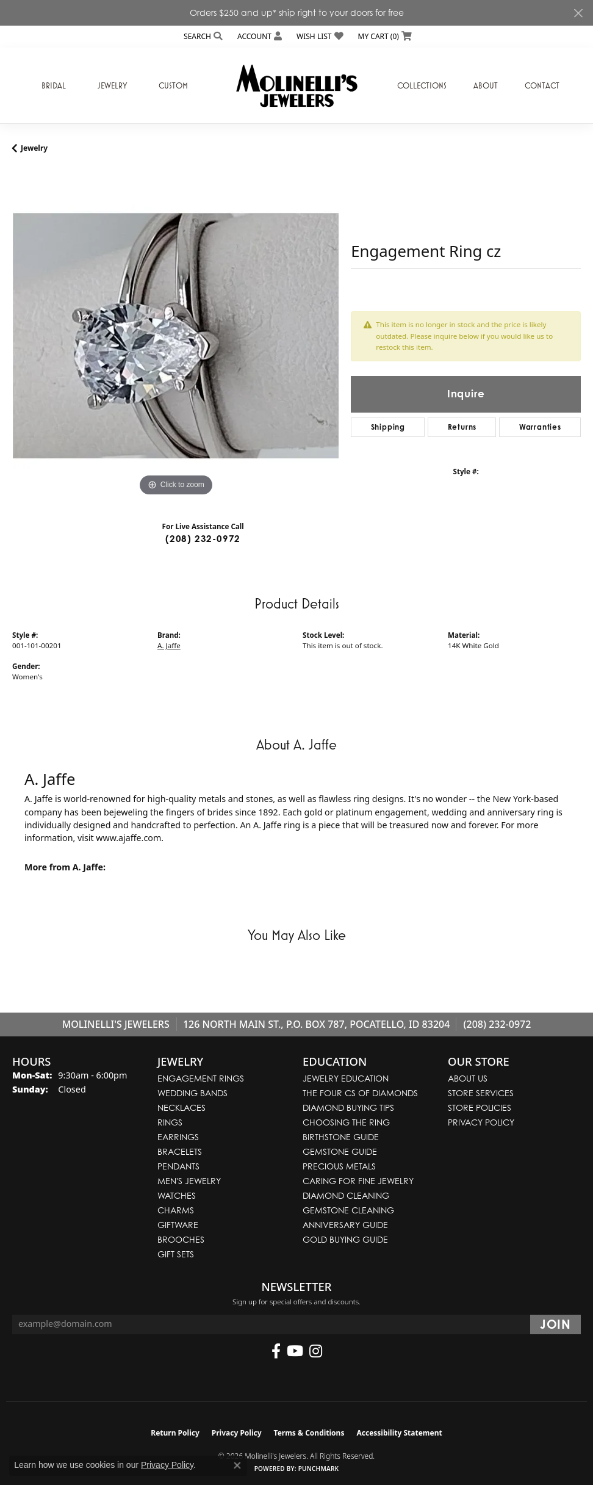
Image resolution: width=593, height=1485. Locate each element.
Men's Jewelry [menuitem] (189, 1181)
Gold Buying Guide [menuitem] (345, 1239)
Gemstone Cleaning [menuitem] (348, 1210)
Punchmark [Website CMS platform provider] (318, 1468)
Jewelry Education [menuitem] (346, 1078)
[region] (175, 335)
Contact (542, 85)
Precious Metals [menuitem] (339, 1166)
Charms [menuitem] (175, 1210)
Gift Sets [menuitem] (175, 1254)
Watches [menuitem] (176, 1195)
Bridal (53, 85)
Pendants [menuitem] (178, 1166)
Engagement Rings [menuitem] (200, 1078)
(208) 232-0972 (202, 538)
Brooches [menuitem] (180, 1239)
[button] (202, 36)
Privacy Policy (481, 1122)
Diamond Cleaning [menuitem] (346, 1195)
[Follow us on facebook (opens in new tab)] (276, 1351)
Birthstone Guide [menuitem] (341, 1137)
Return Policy (175, 1433)
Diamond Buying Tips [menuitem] (348, 1107)
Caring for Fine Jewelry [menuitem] (358, 1181)
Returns (462, 427)
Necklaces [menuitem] (181, 1107)
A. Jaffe (169, 645)
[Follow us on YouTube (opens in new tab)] (295, 1351)
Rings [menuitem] (169, 1122)
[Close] (578, 13)
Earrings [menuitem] (178, 1137)
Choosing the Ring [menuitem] (346, 1122)
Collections (422, 85)
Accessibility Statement (399, 1433)
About (485, 85)
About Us (467, 1078)
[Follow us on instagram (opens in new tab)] (315, 1351)
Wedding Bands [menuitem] (192, 1093)
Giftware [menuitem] (177, 1224)
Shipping (388, 427)
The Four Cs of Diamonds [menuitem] (360, 1093)
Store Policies (479, 1107)
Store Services (481, 1093)
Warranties (540, 427)
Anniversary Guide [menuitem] (345, 1224)
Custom (173, 85)
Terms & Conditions (309, 1433)
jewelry (34, 148)
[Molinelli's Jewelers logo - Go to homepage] (296, 85)
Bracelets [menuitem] (179, 1151)
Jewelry (112, 85)
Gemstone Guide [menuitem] (340, 1151)
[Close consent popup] (237, 1465)
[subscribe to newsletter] (555, 1324)
